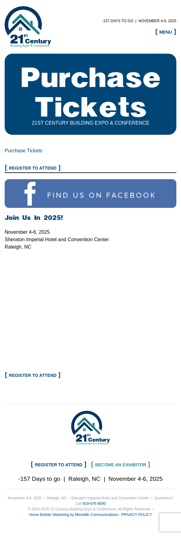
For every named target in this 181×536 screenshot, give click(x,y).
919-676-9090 (94, 503)
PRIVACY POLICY (136, 515)
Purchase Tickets (23, 150)
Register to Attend (33, 168)
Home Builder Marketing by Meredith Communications (73, 515)
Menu (165, 32)
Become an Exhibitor (120, 464)
